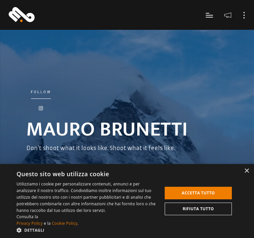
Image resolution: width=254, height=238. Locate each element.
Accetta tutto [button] (198, 193)
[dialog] (127, 201)
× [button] (246, 171)
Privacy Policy (30, 223)
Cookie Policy (64, 223)
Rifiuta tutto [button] (198, 209)
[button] (87, 230)
